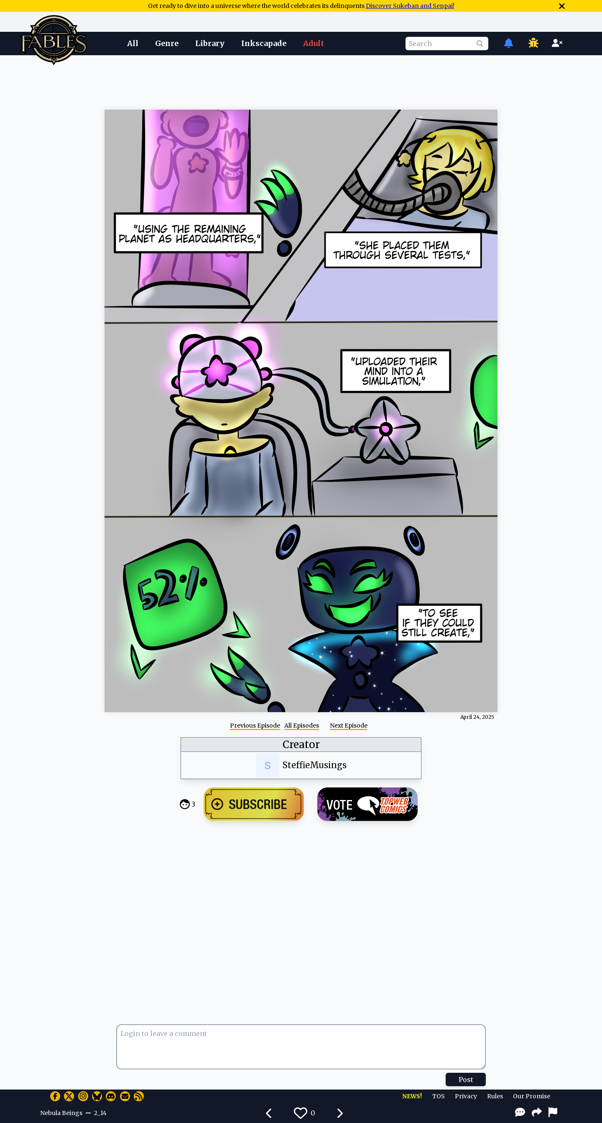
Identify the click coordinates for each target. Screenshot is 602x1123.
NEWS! (412, 1096)
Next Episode (348, 725)
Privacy (466, 1096)
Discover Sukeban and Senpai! (410, 6)
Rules (495, 1096)
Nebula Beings (61, 1113)
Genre (167, 43)
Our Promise (531, 1096)
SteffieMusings (315, 765)
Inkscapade (263, 43)
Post (466, 1079)
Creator (301, 744)
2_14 (100, 1113)
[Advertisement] (301, 81)
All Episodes (301, 725)
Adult (313, 43)
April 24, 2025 (477, 717)
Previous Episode (255, 725)
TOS (438, 1096)
